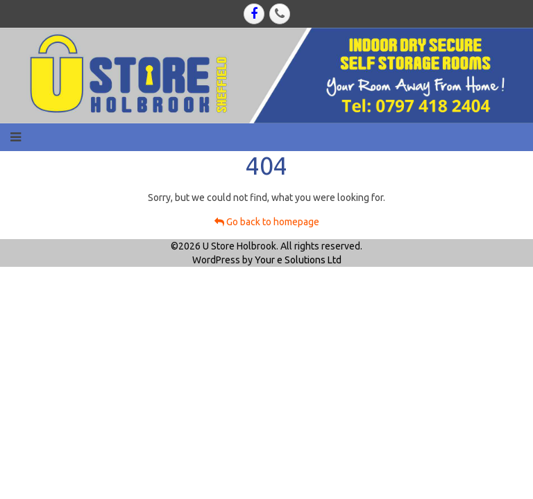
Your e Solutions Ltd (298, 259)
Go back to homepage (266, 221)
